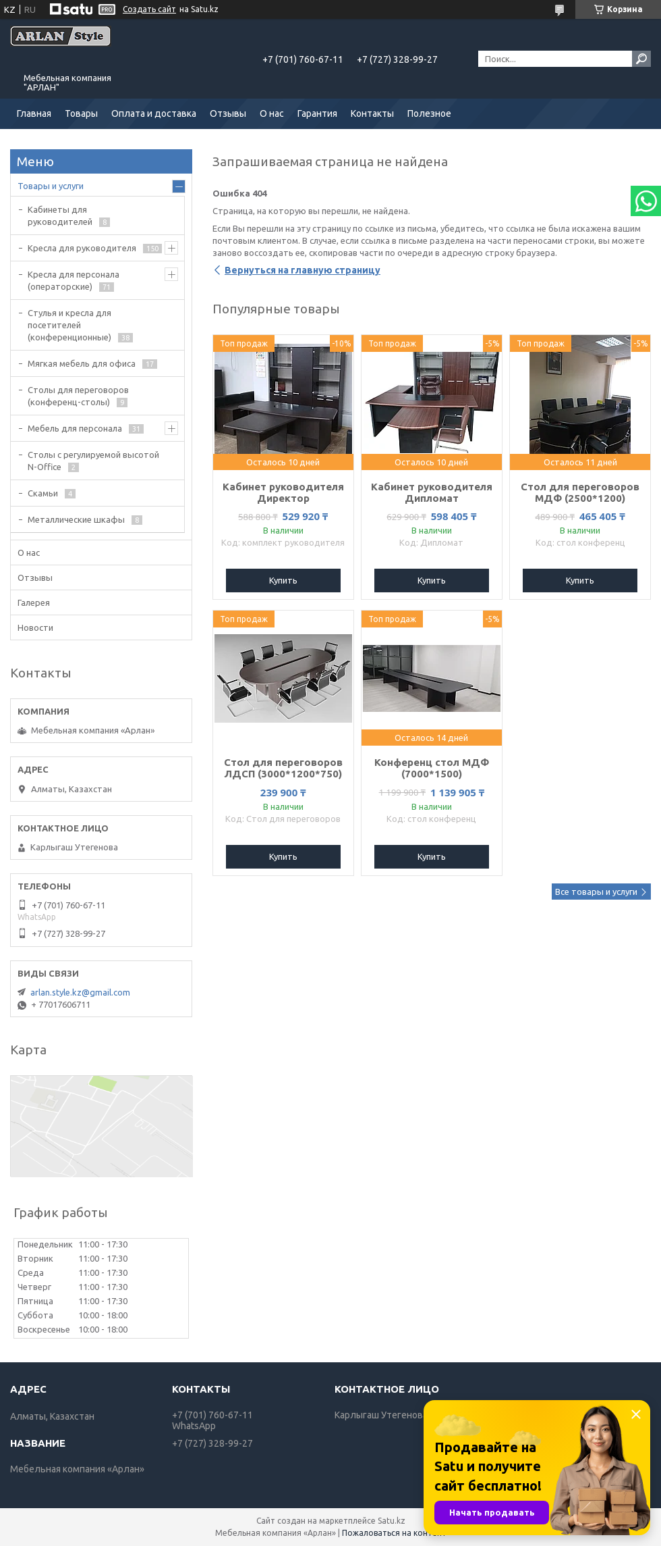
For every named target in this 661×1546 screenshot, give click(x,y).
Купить (283, 580)
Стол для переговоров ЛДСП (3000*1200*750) (283, 767)
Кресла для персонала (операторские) (73, 280)
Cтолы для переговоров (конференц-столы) (78, 396)
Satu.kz (391, 1520)
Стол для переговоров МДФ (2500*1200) (580, 492)
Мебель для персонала (75, 428)
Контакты (372, 113)
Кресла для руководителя (82, 248)
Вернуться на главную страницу (302, 270)
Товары (81, 113)
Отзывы (228, 113)
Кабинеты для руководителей (60, 215)
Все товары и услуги (596, 891)
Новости (35, 627)
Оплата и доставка (153, 113)
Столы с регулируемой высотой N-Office (93, 460)
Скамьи (43, 493)
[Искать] (641, 59)
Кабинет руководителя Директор (283, 492)
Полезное (429, 113)
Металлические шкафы (76, 519)
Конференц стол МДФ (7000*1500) (431, 767)
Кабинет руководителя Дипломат (431, 492)
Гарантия (317, 113)
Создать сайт (149, 9)
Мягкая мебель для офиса (82, 363)
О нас (272, 113)
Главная (34, 113)
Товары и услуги (51, 185)
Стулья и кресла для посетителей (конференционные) (69, 325)
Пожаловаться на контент (394, 1532)
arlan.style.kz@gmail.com (80, 992)
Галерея (34, 602)
